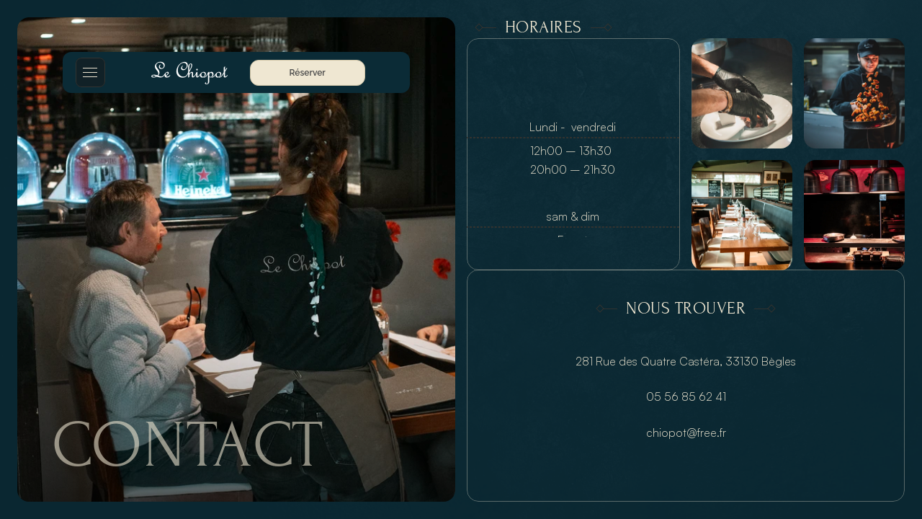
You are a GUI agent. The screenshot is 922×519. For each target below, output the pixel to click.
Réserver (308, 73)
